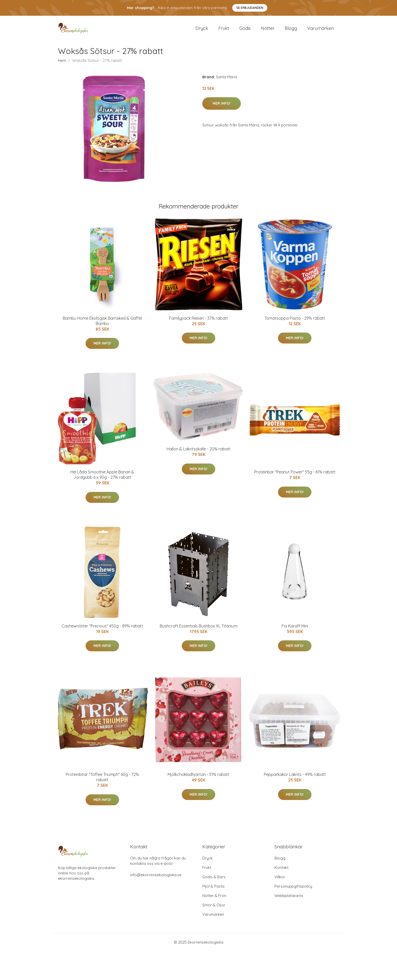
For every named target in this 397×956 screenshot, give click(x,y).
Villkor (279, 881)
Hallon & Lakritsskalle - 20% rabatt (199, 453)
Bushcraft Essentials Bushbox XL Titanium (198, 631)
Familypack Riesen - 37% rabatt (198, 323)
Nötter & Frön (214, 900)
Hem (62, 65)
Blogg (291, 31)
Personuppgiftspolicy (293, 891)
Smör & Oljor (213, 910)
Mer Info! (221, 108)
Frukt (223, 31)
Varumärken (320, 31)
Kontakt (281, 872)
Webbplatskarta (288, 900)
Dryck (201, 31)
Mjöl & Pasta (213, 891)
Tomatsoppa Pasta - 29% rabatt (295, 323)
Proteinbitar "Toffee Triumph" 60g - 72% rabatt (102, 782)
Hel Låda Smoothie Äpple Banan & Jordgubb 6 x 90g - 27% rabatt (102, 479)
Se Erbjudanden (249, 8)
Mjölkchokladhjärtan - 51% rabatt (198, 779)
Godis (245, 31)
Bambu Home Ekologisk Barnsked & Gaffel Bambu (102, 326)
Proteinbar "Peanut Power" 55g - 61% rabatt (294, 477)
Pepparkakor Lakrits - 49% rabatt (295, 779)
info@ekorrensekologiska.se (156, 879)
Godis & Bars (214, 881)
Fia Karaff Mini (295, 631)
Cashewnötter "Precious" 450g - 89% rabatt (102, 631)
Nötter (267, 31)
